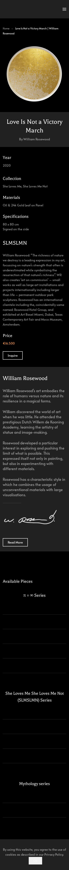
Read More (15, 542)
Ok (35, 860)
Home (6, 28)
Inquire (13, 355)
